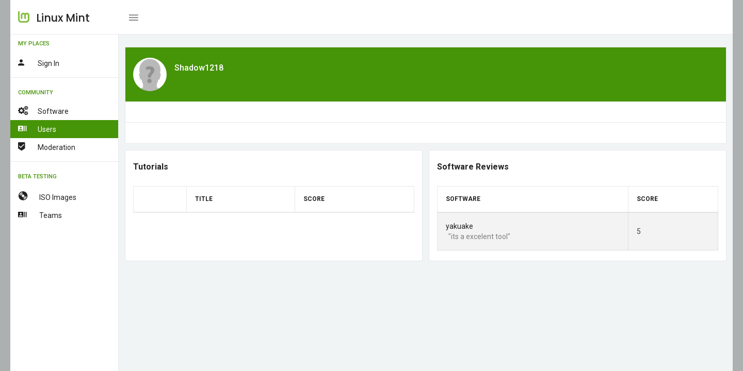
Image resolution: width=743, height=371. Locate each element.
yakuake (459, 226)
